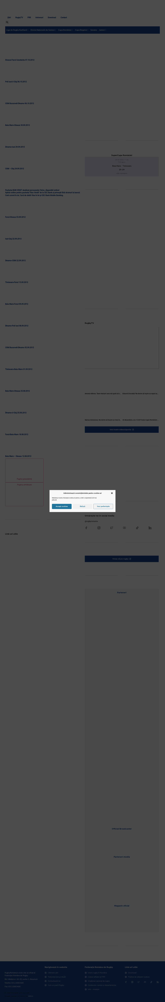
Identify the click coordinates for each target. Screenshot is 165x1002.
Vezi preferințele (103, 505)
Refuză (82, 505)
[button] (112, 494)
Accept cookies (62, 505)
